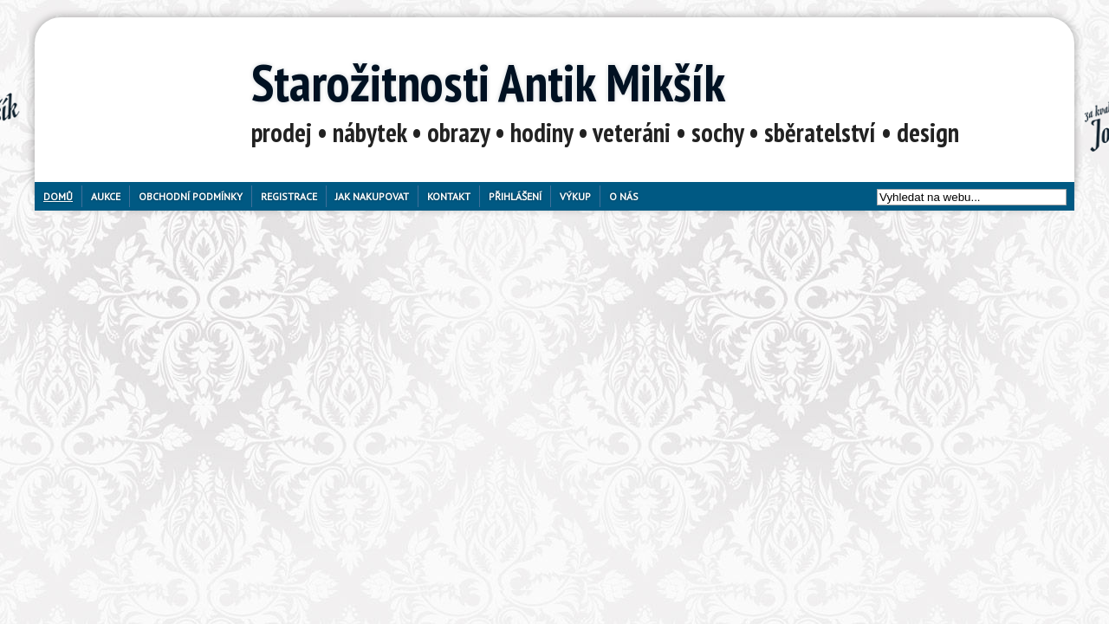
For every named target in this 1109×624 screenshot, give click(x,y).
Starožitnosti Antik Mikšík (488, 82)
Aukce (105, 196)
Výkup (575, 196)
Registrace (289, 196)
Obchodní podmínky (191, 196)
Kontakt (448, 196)
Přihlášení (515, 196)
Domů (58, 196)
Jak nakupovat (372, 196)
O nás (624, 196)
